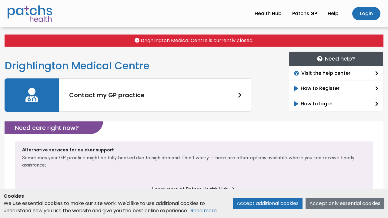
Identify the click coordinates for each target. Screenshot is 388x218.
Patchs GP (304, 13)
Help (333, 13)
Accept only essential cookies (344, 203)
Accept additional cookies (268, 203)
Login (366, 13)
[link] (128, 95)
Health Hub (268, 13)
